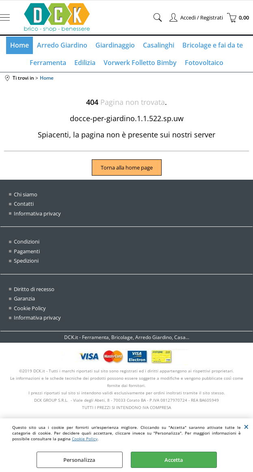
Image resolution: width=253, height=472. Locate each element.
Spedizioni (26, 260)
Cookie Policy (84, 439)
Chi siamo (25, 194)
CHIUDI (246, 426)
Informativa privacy (37, 213)
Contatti (24, 203)
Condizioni (26, 241)
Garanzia (24, 298)
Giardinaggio (115, 45)
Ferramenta (48, 62)
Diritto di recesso (34, 289)
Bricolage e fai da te (212, 45)
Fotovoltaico (204, 62)
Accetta (173, 459)
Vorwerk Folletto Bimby (140, 62)
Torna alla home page (127, 167)
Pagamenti (27, 251)
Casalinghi (158, 45)
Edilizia (84, 62)
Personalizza (79, 459)
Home (19, 45)
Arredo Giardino (62, 45)
